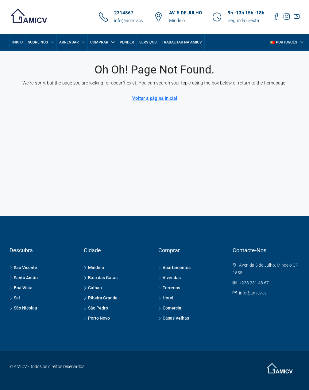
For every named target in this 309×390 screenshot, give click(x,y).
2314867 (123, 13)
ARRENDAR (69, 42)
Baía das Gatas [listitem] (101, 277)
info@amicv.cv (128, 20)
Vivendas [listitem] (169, 277)
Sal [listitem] (15, 297)
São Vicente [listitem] (23, 267)
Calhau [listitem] (93, 287)
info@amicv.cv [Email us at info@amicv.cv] (253, 293)
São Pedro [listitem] (96, 308)
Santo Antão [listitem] (24, 277)
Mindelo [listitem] (94, 267)
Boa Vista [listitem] (21, 287)
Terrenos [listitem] (169, 287)
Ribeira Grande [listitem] (101, 297)
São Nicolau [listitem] (23, 308)
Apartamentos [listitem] (174, 267)
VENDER (127, 42)
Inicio (17, 42)
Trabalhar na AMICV (182, 42)
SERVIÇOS (147, 42)
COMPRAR (99, 42)
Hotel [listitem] (165, 297)
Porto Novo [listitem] (97, 318)
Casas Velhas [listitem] (173, 318)
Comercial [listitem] (170, 308)
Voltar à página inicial (154, 98)
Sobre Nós (38, 42)
